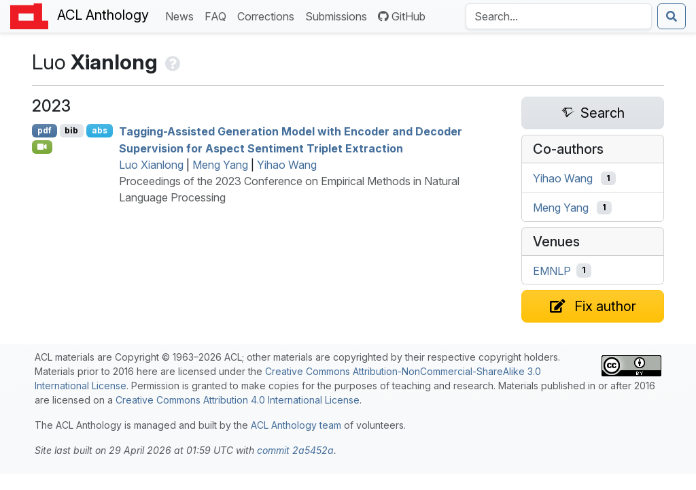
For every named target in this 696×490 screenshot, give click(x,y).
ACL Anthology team (296, 425)
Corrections (268, 15)
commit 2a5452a (295, 450)
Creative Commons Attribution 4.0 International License (238, 400)
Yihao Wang (287, 165)
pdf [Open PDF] (44, 130)
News (182, 15)
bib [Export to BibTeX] (71, 130)
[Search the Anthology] (559, 16)
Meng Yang (220, 165)
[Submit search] (671, 16)
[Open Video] (42, 147)
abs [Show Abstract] (99, 130)
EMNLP (552, 270)
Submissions (338, 15)
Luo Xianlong (151, 165)
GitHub (401, 16)
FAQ (218, 15)
